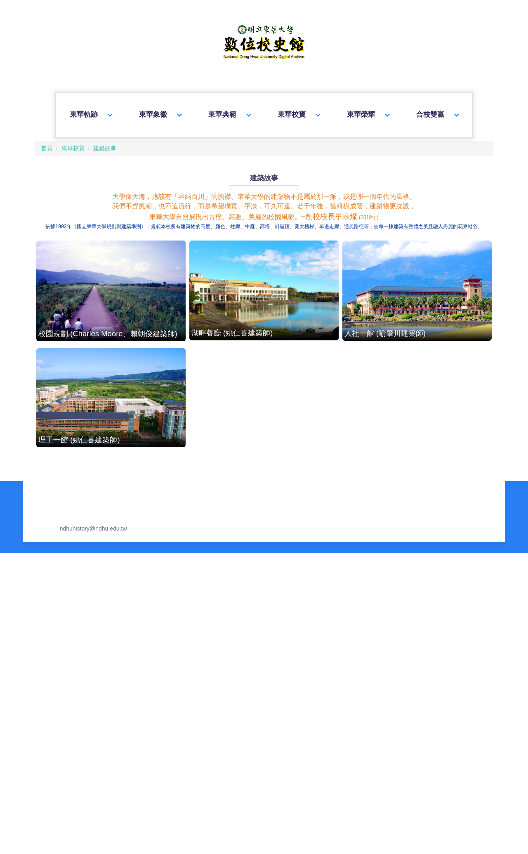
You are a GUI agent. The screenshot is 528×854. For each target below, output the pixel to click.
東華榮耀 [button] (368, 110)
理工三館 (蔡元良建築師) (263, 635)
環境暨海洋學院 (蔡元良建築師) (416, 636)
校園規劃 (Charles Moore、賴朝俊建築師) (112, 320)
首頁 (43, 137)
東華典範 (229, 110)
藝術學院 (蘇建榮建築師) (111, 748)
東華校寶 (299, 110)
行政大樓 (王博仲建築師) (263, 426)
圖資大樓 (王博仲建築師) (111, 530)
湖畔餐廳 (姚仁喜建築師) (263, 319)
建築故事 (98, 137)
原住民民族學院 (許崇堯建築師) (264, 528)
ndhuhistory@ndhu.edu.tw (84, 829)
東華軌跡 (90, 110)
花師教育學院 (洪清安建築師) (112, 634)
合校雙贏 (438, 110)
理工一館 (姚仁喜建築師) (111, 425)
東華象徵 (159, 110)
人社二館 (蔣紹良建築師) (416, 426)
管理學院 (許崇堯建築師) (416, 530)
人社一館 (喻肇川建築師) (416, 320)
